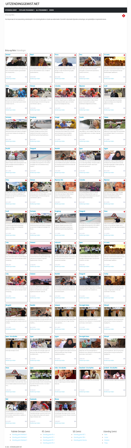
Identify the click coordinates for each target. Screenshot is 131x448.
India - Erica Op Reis (60, 368)
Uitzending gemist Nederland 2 (19, 437)
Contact (106, 437)
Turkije (106, 274)
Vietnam (32, 86)
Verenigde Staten (84, 305)
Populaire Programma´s (26, 10)
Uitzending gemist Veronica (80, 440)
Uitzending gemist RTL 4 (48, 434)
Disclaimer (106, 440)
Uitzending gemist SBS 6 (79, 437)
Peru (80, 55)
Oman (105, 211)
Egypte (106, 149)
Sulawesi (32, 242)
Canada (81, 117)
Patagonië (33, 149)
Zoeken (51, 10)
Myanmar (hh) (59, 180)
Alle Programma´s (42, 10)
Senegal (57, 117)
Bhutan (57, 399)
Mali (7, 399)
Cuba (7, 242)
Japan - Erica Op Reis (11, 336)
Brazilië (8, 149)
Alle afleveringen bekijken (11, 78)
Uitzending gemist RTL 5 (48, 437)
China (7, 86)
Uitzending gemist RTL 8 (48, 443)
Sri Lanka (106, 55)
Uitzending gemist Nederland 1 (19, 434)
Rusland (8, 55)
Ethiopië (106, 305)
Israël (105, 86)
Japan (81, 149)
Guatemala (33, 399)
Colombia (57, 86)
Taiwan (106, 117)
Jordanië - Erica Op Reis (110, 368)
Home (105, 434)
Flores (56, 55)
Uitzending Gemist (11, 10)
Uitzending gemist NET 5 (79, 434)
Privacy (106, 443)
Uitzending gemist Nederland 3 (19, 440)
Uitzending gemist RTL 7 (48, 440)
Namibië (57, 149)
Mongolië (8, 305)
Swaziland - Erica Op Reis (86, 368)
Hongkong (33, 117)
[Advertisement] (61, 34)
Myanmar (82, 86)
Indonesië (58, 242)
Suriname (8, 117)
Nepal (32, 55)
